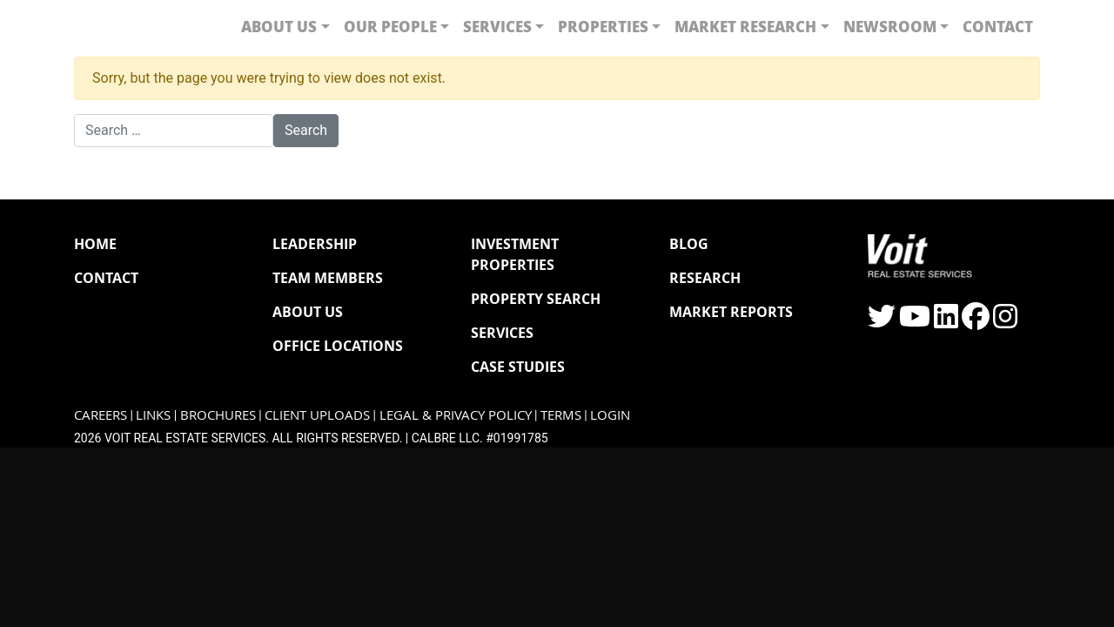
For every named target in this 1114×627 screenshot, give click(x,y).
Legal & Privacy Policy (455, 415)
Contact (998, 26)
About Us (307, 311)
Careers (100, 415)
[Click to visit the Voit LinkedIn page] (946, 322)
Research (705, 277)
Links (153, 415)
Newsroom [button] (889, 26)
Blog (688, 243)
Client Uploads (317, 415)
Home (95, 243)
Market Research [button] (745, 26)
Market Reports (731, 311)
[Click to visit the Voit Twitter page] (882, 322)
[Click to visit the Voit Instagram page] (1005, 322)
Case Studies (518, 366)
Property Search (536, 298)
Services (502, 332)
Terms (560, 415)
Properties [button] (603, 26)
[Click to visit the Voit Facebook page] (976, 322)
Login (610, 415)
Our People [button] (390, 26)
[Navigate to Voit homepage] (126, 26)
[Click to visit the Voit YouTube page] (914, 322)
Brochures (218, 415)
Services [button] (497, 26)
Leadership (314, 243)
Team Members (327, 277)
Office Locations (337, 345)
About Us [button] (279, 26)
